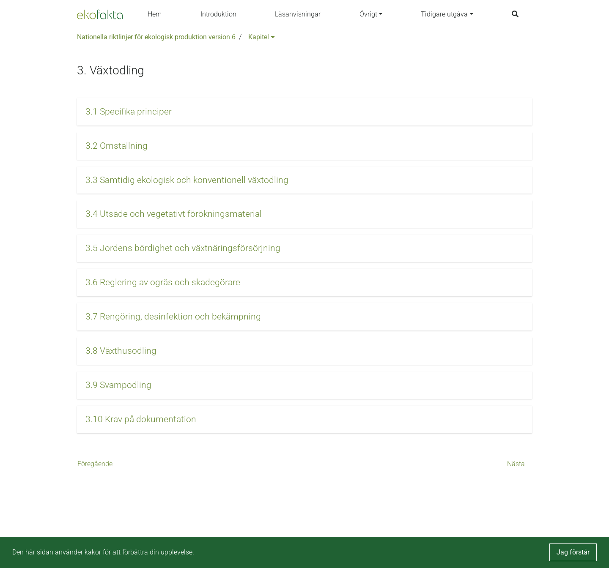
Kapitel (261, 37)
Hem (155, 14)
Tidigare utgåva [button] (444, 14)
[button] (304, 112)
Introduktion (218, 14)
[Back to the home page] (100, 14)
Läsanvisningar (298, 14)
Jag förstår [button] (573, 552)
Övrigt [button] (368, 14)
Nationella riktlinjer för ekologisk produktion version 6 (156, 37)
